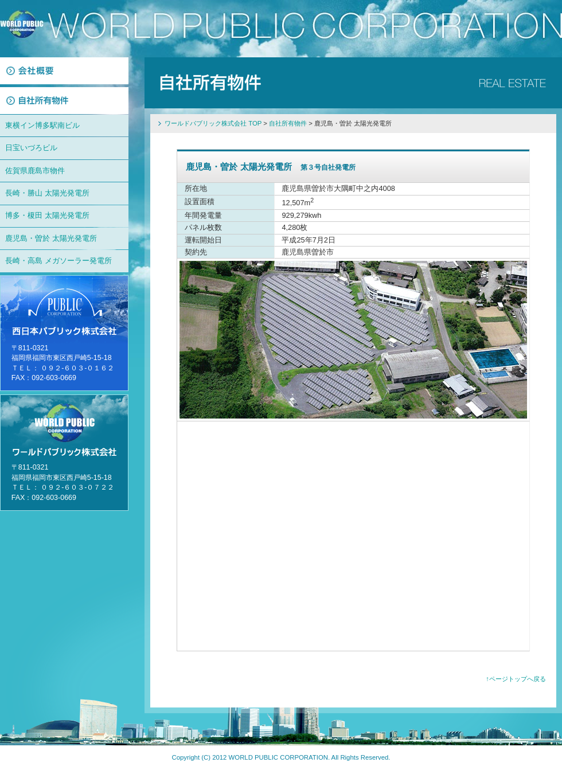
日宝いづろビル (31, 147)
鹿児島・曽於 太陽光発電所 (51, 238)
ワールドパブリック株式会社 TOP (213, 123)
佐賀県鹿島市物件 (35, 170)
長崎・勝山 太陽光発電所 (47, 193)
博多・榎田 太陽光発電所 (47, 215)
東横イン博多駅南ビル (42, 125)
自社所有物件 (288, 123)
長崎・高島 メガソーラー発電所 (58, 260)
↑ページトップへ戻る (516, 678)
